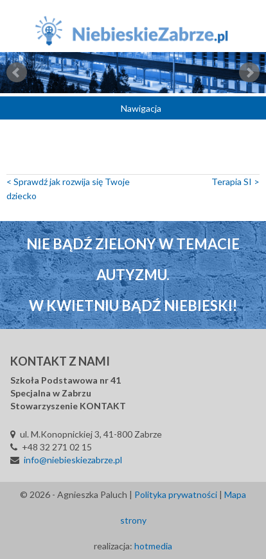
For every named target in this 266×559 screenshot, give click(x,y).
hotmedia (153, 545)
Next (249, 72)
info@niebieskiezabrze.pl (73, 459)
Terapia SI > (235, 181)
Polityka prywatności (175, 494)
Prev (16, 72)
